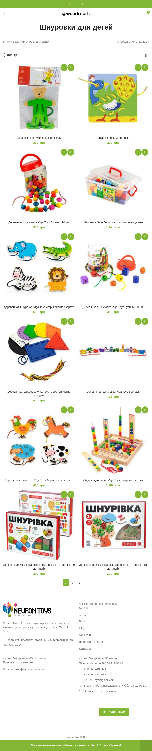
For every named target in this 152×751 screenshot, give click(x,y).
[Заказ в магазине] (146, 55)
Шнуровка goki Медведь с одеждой (39, 137)
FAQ (82, 628)
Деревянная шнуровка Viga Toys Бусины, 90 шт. (39, 222)
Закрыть (146, 745)
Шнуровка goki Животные (113, 137)
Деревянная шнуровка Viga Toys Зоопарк (113, 391)
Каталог (84, 607)
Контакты (85, 648)
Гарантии (85, 635)
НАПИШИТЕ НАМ (114, 711)
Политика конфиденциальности (23, 669)
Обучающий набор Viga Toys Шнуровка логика (113, 480)
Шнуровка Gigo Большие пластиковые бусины (113, 222)
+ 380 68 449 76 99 (95, 669)
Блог (82, 621)
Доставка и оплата (91, 641)
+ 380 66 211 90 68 (111, 663)
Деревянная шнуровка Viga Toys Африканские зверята (39, 307)
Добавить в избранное (70, 67)
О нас (82, 614)
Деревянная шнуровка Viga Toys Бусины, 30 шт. (113, 307)
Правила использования (18, 662)
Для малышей (11, 42)
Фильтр (12, 55)
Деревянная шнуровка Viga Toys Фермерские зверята (39, 480)
